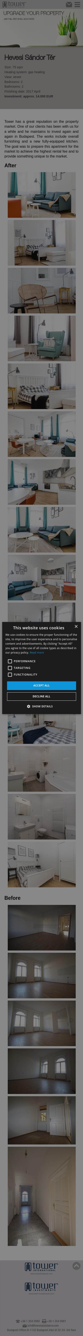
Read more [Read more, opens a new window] (37, 652)
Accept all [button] (41, 685)
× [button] (76, 626)
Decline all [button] (41, 696)
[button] (41, 706)
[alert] (41, 668)
